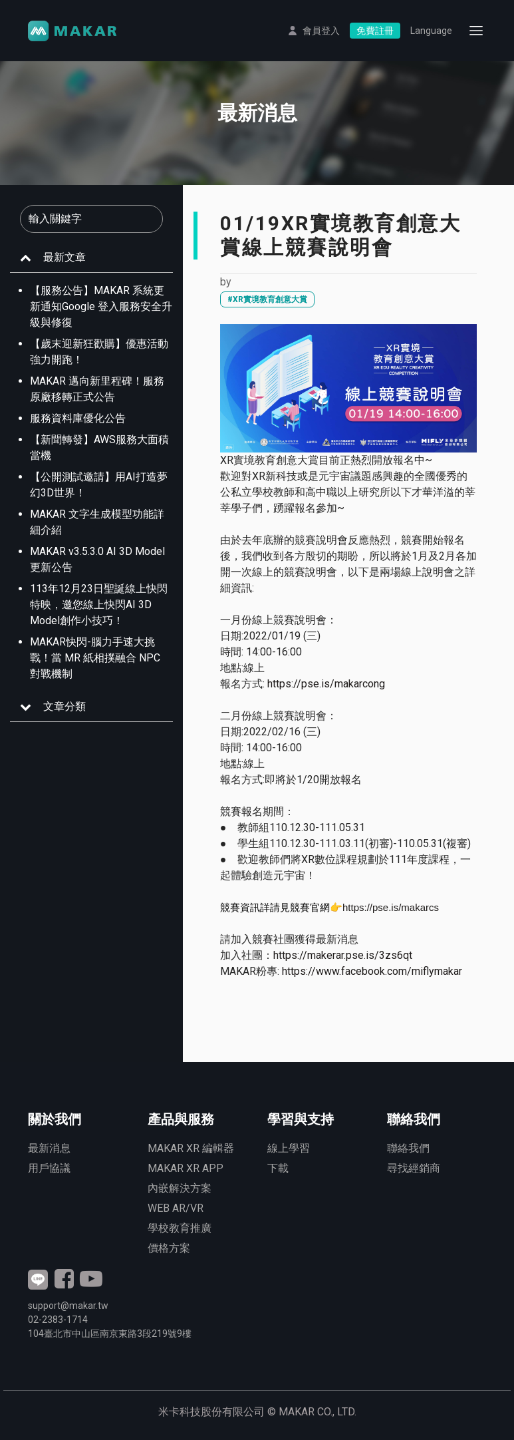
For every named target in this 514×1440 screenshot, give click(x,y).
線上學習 (288, 1148)
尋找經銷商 (413, 1168)
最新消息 (49, 1148)
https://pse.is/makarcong (326, 683)
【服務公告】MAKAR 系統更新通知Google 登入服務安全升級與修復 (101, 306)
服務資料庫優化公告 (78, 418)
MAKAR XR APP (185, 1168)
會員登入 (321, 30)
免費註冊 (375, 30)
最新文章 (64, 257)
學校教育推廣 (179, 1228)
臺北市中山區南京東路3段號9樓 (110, 1333)
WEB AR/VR (175, 1208)
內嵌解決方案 (179, 1188)
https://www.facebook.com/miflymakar (372, 971)
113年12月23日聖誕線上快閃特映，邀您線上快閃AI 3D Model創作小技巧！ (99, 604)
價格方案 (169, 1248)
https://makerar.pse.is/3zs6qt (342, 955)
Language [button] (431, 30)
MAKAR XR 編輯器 (191, 1148)
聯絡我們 (408, 1148)
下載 (278, 1168)
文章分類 (64, 706)
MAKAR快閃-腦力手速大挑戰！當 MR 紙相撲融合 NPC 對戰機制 (95, 657)
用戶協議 (49, 1168)
